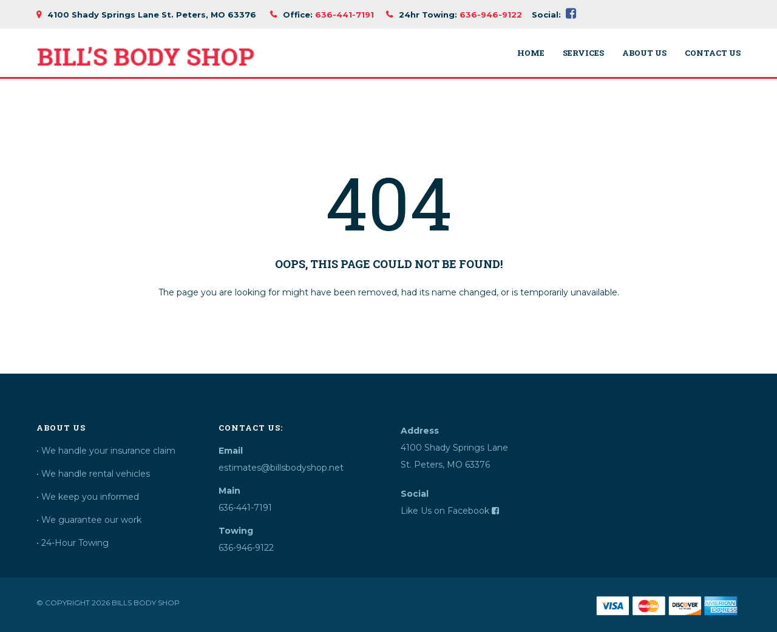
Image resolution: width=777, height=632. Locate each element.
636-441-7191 (344, 14)
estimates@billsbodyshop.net (281, 467)
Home (531, 53)
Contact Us (713, 53)
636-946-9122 (491, 14)
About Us (644, 53)
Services (583, 53)
